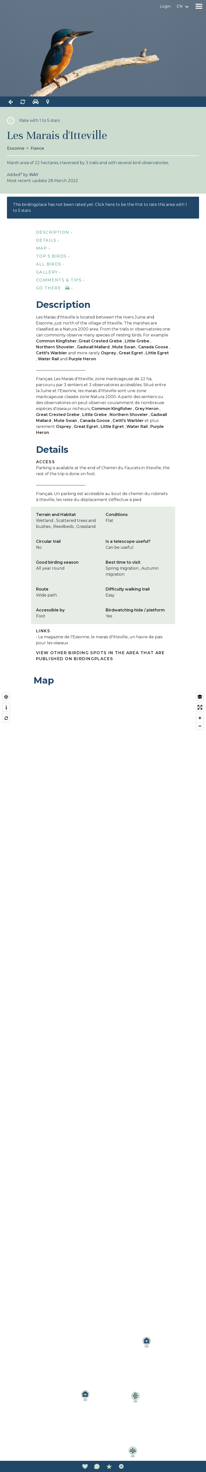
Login (165, 6)
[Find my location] (6, 696)
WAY (34, 174)
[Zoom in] (200, 718)
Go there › (54, 288)
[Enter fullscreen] (200, 707)
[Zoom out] (200, 726)
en (180, 6)
